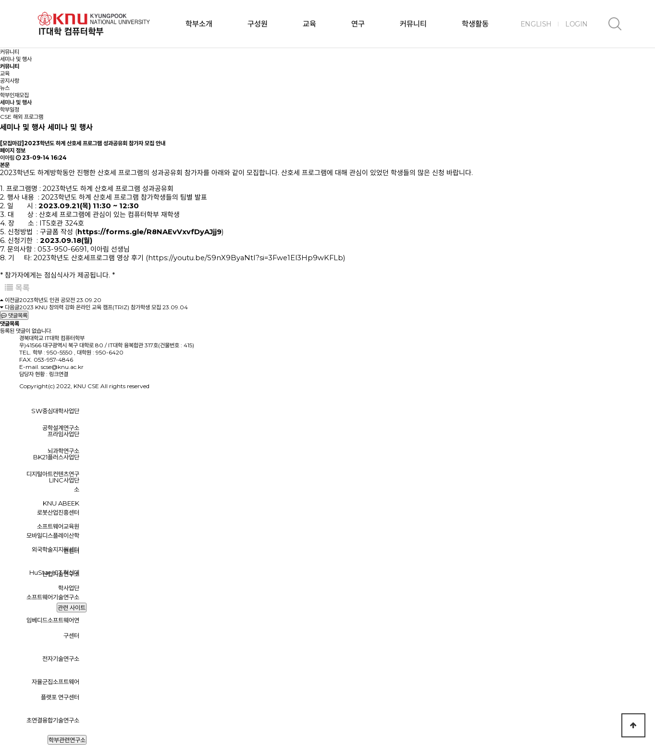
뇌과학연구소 (63, 451)
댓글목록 (14, 315)
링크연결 (58, 374)
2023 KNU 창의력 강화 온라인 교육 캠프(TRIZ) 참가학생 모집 (90, 307)
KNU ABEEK (61, 503)
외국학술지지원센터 (55, 549)
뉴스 (5, 87)
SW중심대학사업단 (55, 411)
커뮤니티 (413, 23)
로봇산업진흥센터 (58, 512)
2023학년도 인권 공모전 (47, 300)
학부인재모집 (14, 95)
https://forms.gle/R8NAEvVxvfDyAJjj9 (149, 232)
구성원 (257, 23)
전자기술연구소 (60, 658)
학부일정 (9, 109)
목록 (17, 287)
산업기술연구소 (60, 574)
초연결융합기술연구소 (52, 720)
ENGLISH (536, 24)
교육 (309, 23)
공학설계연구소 (60, 427)
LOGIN (576, 24)
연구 (358, 23)
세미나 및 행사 (16, 102)
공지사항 (9, 80)
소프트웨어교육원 (58, 526)
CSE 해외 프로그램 (21, 116)
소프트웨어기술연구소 (52, 597)
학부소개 (198, 23)
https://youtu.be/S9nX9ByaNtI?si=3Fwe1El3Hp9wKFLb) (246, 257)
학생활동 (475, 23)
